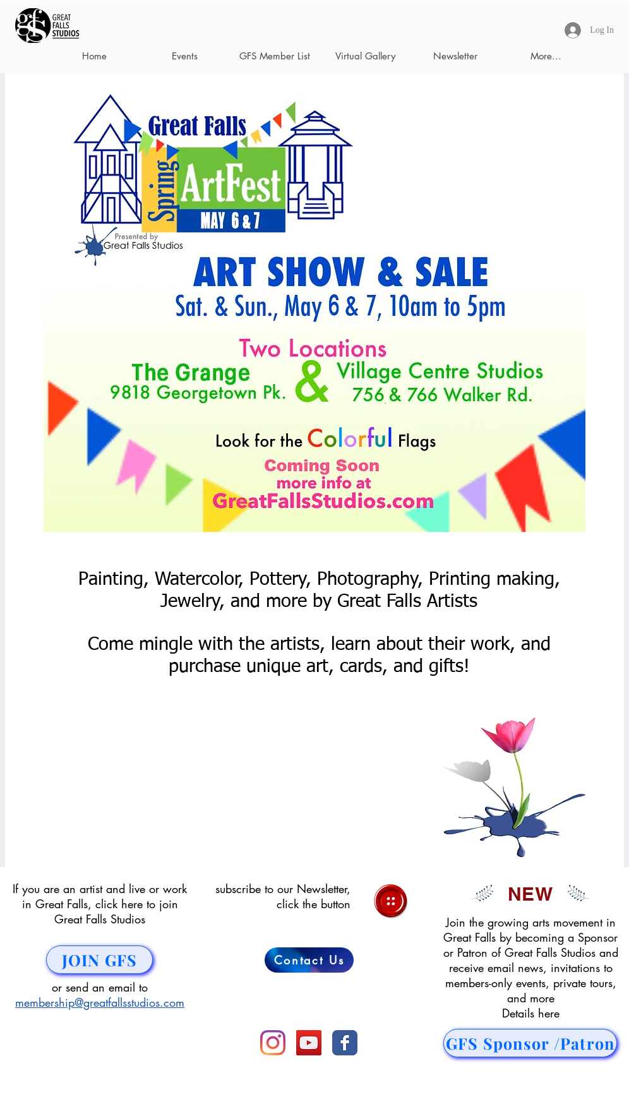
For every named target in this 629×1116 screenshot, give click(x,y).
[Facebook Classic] (344, 1042)
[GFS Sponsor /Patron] (530, 1043)
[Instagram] (272, 1042)
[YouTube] (308, 1042)
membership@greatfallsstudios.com (99, 1002)
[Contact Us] (309, 960)
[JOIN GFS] (99, 959)
